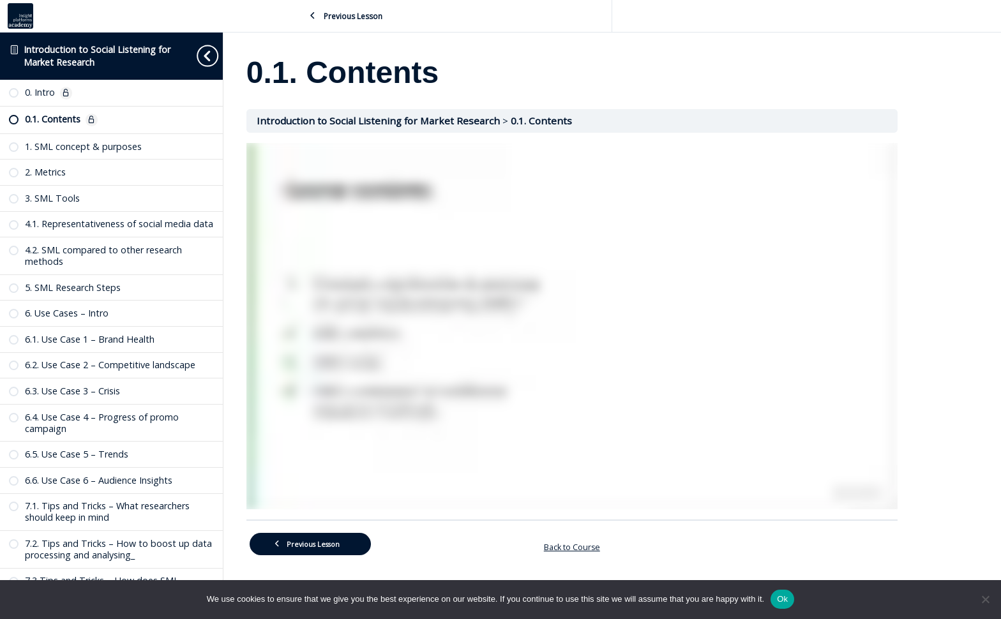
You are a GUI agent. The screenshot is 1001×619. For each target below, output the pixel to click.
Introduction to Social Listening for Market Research (420, 120)
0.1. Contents (581, 120)
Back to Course (612, 545)
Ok (782, 599)
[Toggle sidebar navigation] (207, 56)
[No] (985, 599)
